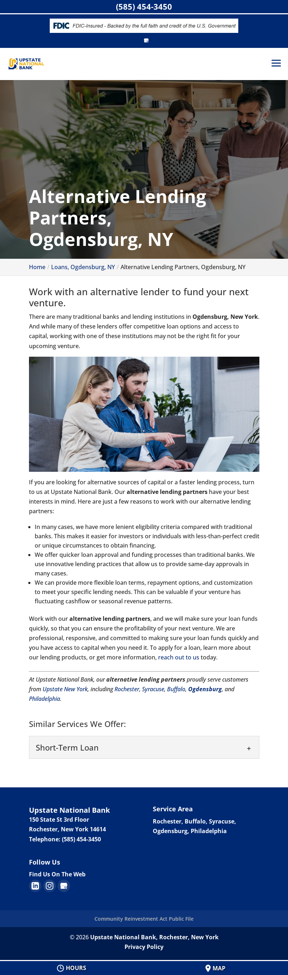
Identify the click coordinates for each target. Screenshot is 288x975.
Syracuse (153, 689)
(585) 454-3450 (144, 6)
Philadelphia (44, 699)
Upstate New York (65, 689)
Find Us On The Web (57, 874)
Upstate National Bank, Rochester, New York (154, 937)
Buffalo (176, 689)
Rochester (126, 689)
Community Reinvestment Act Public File (144, 918)
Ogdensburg (205, 689)
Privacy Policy (144, 947)
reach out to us (178, 657)
